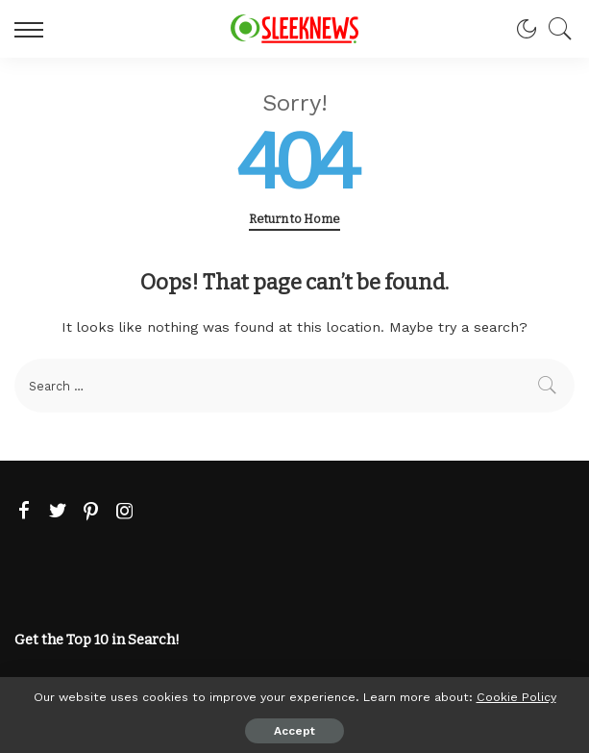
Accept (294, 731)
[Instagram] (125, 511)
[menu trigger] (33, 29)
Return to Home (294, 219)
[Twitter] (57, 511)
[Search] (555, 29)
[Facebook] (24, 511)
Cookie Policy (516, 697)
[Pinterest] (91, 511)
